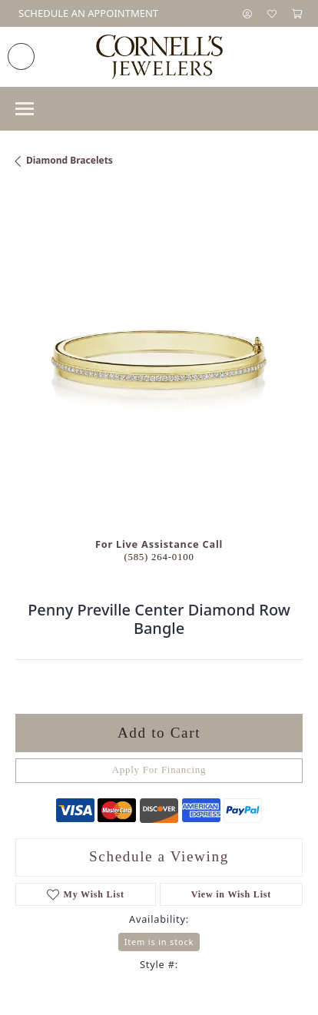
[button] (247, 13)
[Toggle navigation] (24, 109)
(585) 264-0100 (159, 557)
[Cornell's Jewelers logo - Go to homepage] (159, 57)
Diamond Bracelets (69, 160)
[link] (86, 13)
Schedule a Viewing (159, 856)
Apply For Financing (159, 770)
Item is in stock (159, 941)
